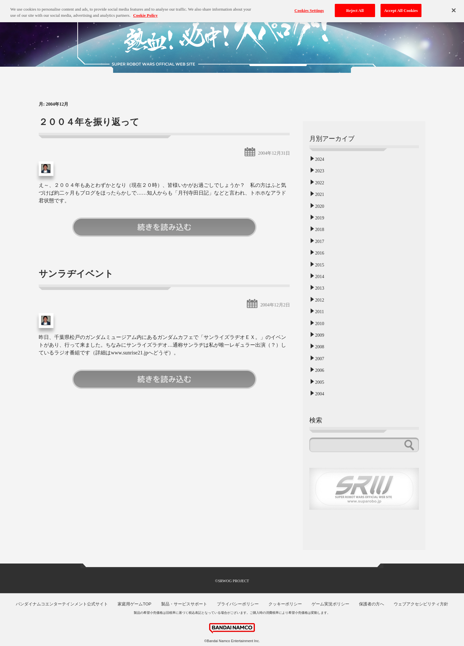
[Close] (454, 7)
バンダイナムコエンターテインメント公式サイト (62, 604)
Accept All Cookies (401, 7)
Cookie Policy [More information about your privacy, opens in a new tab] (145, 12)
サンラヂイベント (76, 274)
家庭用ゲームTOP (134, 604)
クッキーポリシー (285, 604)
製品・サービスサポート (184, 604)
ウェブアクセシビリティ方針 (421, 604)
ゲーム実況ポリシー (330, 604)
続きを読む (164, 227)
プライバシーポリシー (238, 604)
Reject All (355, 7)
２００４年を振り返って (89, 122)
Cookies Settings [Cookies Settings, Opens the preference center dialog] (309, 7)
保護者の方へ (371, 604)
